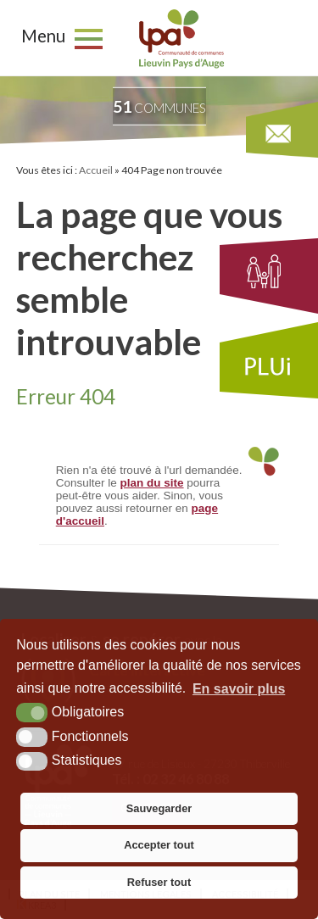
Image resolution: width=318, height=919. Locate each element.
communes (159, 106)
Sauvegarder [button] (159, 808)
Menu (43, 35)
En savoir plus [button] (238, 689)
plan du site (152, 482)
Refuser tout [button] (159, 882)
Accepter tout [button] (158, 844)
